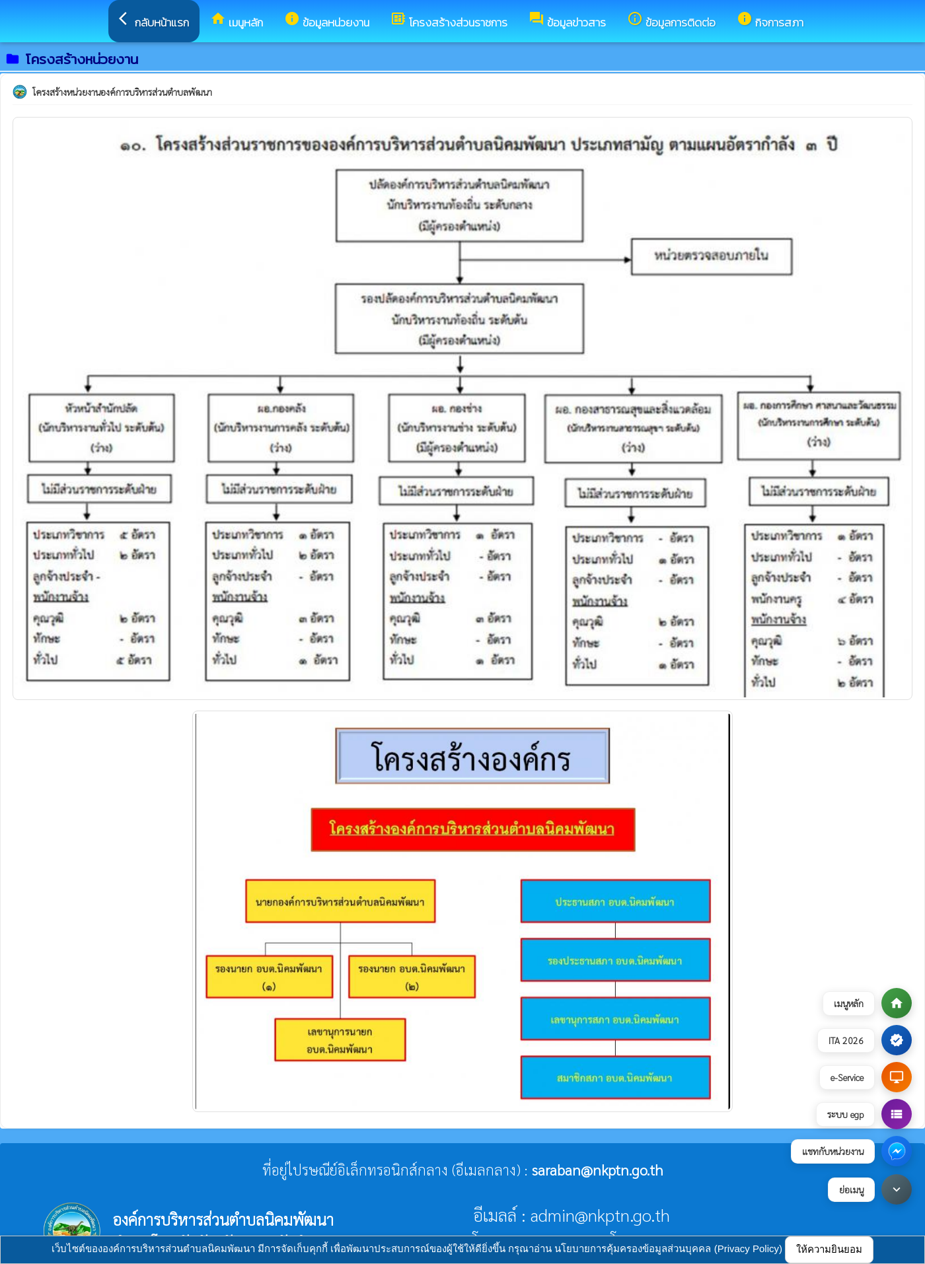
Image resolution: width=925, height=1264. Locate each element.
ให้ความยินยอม (829, 1249)
